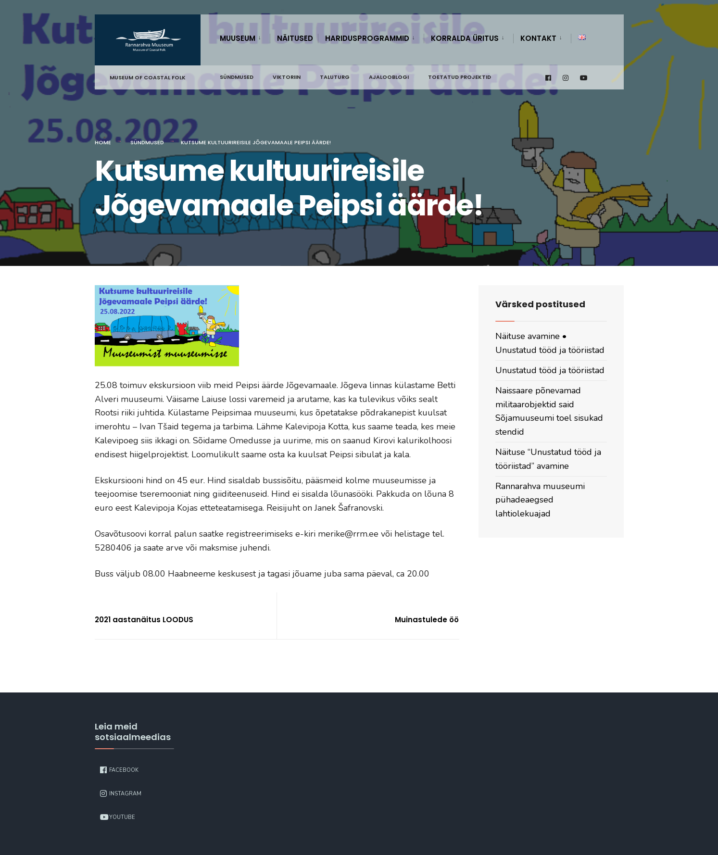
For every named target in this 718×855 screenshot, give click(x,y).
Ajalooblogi (389, 77)
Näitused (295, 38)
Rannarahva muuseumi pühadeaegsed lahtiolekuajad (540, 500)
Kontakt (538, 38)
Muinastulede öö (427, 620)
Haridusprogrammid (367, 38)
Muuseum (237, 38)
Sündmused (236, 77)
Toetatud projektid (459, 77)
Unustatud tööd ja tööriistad (550, 370)
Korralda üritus (465, 38)
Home (103, 142)
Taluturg (335, 77)
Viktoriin (287, 77)
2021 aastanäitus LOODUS (144, 620)
